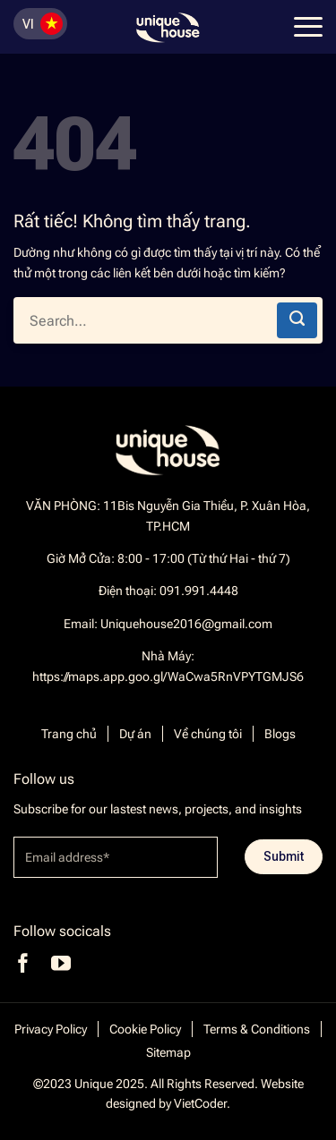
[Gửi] (297, 320)
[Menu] (306, 26)
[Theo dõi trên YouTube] (61, 963)
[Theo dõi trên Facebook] (23, 963)
